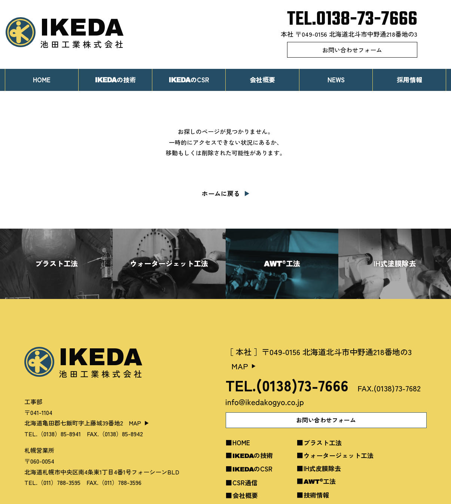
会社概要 (262, 79)
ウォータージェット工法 (339, 455)
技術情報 (316, 495)
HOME (42, 79)
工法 (320, 481)
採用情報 (409, 79)
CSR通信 (245, 482)
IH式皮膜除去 (322, 468)
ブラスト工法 (323, 442)
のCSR (188, 79)
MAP (135, 422)
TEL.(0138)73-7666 (287, 385)
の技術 (252, 455)
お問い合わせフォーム (352, 49)
